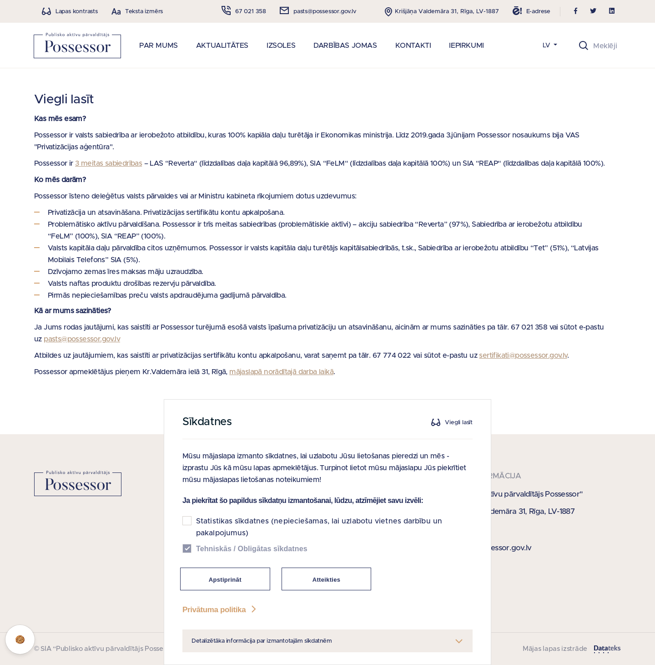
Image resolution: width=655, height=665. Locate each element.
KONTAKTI (413, 45)
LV (547, 45)
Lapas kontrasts (76, 12)
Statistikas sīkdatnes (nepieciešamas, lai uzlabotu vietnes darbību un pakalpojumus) (319, 527)
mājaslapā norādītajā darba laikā (281, 372)
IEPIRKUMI (466, 45)
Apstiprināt (225, 579)
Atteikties (326, 579)
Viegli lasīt (459, 423)
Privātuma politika (220, 609)
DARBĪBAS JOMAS (345, 45)
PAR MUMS (158, 45)
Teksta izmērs (144, 12)
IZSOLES (281, 45)
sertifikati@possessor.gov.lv (523, 355)
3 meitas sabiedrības (108, 163)
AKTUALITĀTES (222, 45)
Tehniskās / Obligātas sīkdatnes (251, 549)
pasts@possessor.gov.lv (82, 339)
